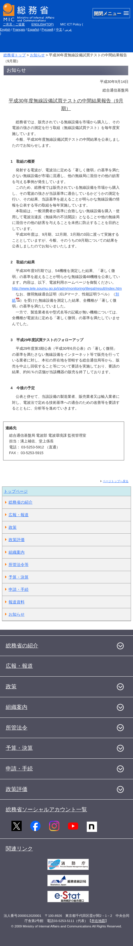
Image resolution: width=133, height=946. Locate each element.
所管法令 (16, 728)
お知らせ (37, 55)
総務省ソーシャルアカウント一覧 (46, 809)
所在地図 (98, 921)
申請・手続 (19, 589)
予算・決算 (19, 577)
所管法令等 (19, 564)
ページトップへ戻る (115, 481)
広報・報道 (19, 514)
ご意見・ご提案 (14, 24)
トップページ (16, 491)
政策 (13, 527)
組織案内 (17, 552)
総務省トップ (14, 55)
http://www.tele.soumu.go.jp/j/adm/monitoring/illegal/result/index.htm (67, 288)
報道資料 (17, 602)
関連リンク (19, 849)
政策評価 (17, 539)
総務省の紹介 (21, 502)
